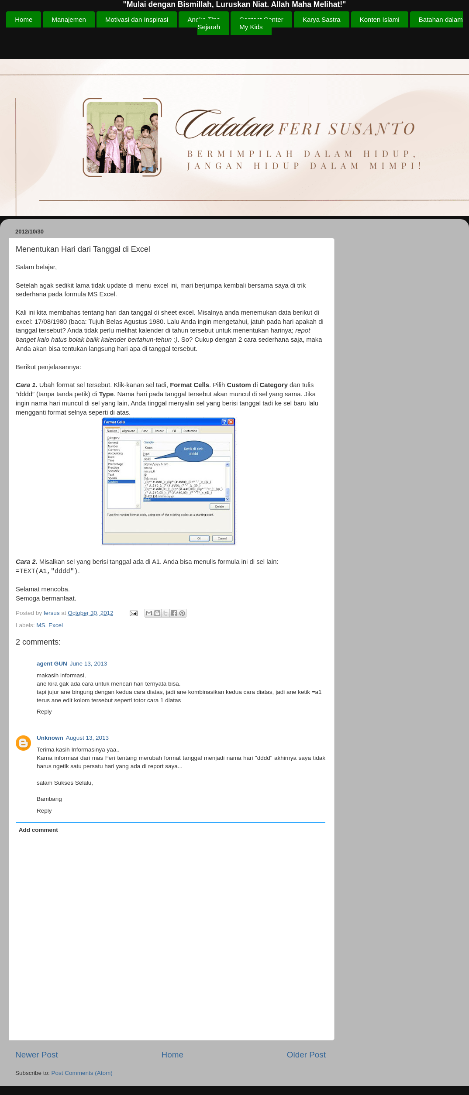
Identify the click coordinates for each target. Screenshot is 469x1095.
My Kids (250, 27)
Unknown (50, 738)
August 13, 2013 (87, 738)
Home (23, 19)
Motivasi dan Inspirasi (136, 19)
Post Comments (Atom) (82, 1073)
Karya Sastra (322, 19)
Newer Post (36, 1054)
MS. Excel (49, 625)
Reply (44, 711)
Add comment (38, 830)
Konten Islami (380, 19)
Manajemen (69, 19)
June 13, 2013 (88, 663)
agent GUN (52, 663)
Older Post (306, 1054)
